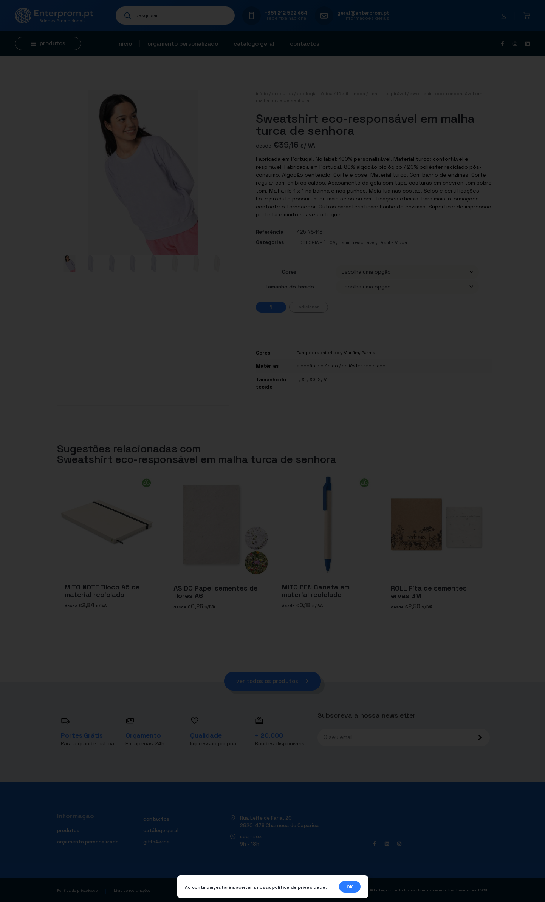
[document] (272, 451)
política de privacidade (298, 887)
